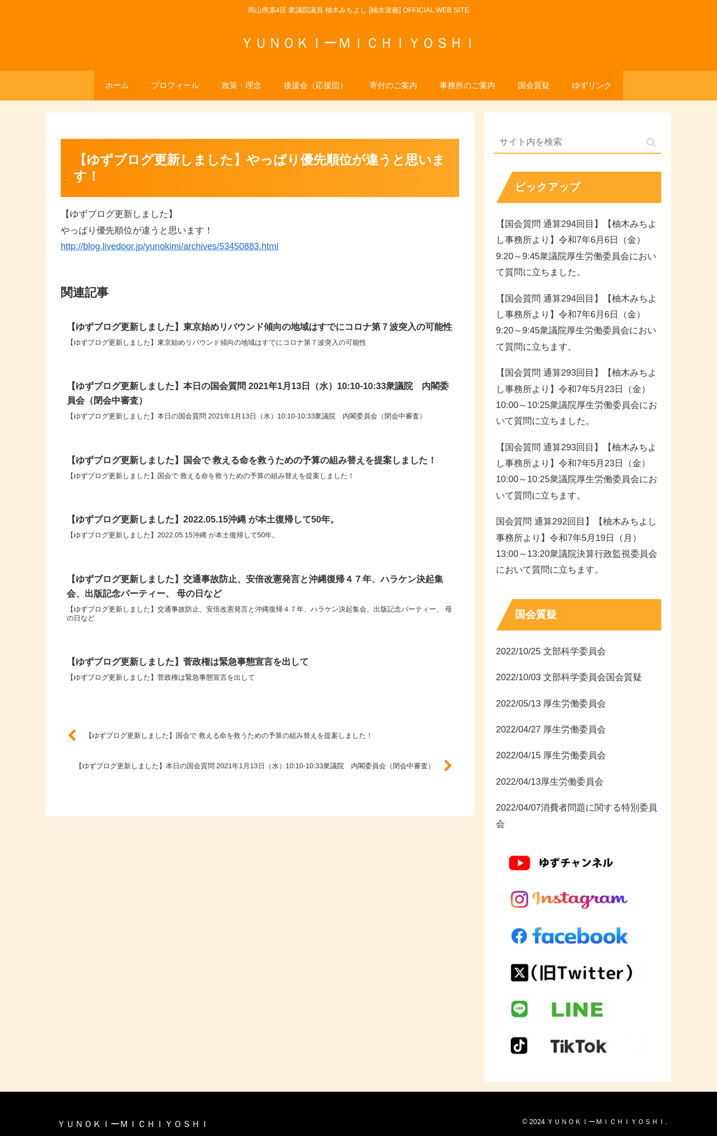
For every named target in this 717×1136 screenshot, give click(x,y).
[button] (651, 142)
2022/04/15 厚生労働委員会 (551, 755)
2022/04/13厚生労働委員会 (549, 782)
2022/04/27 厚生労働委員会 (551, 729)
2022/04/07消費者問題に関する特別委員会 (576, 815)
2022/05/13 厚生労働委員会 (551, 704)
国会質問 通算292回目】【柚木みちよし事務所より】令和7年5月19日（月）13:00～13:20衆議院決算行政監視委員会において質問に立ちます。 (576, 545)
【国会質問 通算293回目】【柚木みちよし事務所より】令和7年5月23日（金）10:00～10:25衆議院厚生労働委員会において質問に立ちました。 (576, 397)
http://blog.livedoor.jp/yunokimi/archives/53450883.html (169, 246)
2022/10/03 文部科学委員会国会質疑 (569, 677)
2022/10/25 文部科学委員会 (551, 651)
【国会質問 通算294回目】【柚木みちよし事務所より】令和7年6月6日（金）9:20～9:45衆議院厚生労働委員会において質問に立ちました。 (576, 248)
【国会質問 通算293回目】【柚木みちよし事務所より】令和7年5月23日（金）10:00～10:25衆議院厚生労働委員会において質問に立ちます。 (576, 471)
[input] (577, 142)
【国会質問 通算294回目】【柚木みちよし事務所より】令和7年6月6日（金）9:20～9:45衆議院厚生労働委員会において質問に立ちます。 (576, 323)
